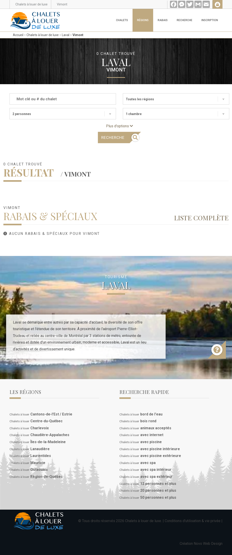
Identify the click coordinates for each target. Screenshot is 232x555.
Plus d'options (119, 126)
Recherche (184, 20)
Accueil (18, 35)
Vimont (77, 35)
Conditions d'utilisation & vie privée (192, 521)
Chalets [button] (122, 20)
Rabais (163, 20)
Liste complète (201, 217)
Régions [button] (143, 20)
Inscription (209, 20)
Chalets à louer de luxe (43, 35)
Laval (65, 35)
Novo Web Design (208, 543)
